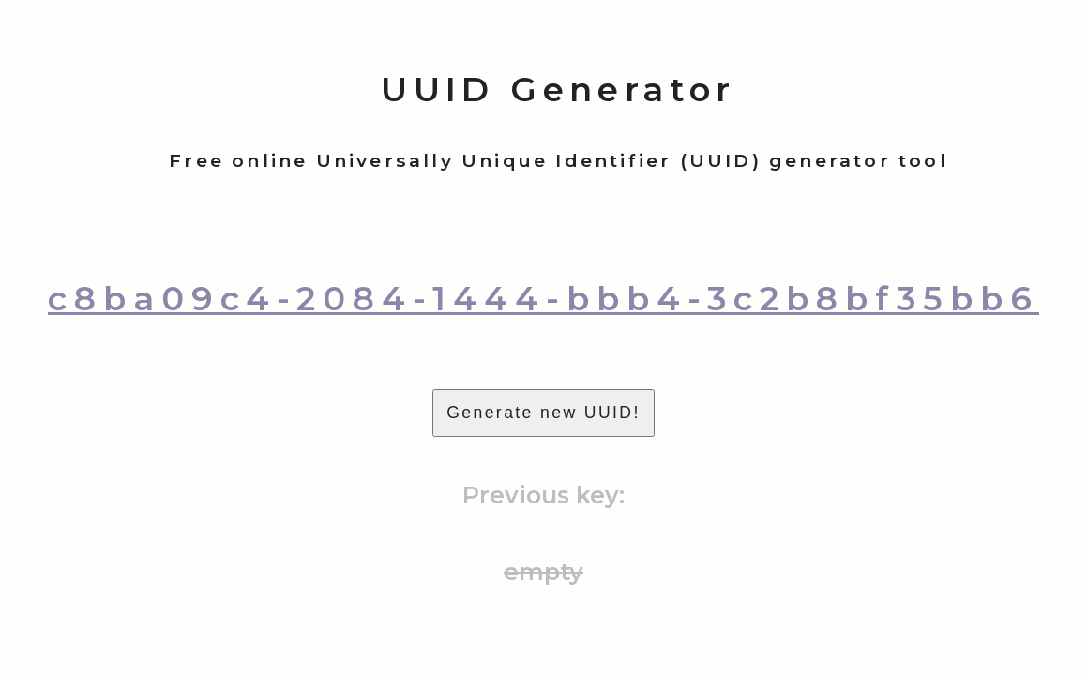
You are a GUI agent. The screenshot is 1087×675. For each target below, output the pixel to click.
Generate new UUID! (543, 412)
